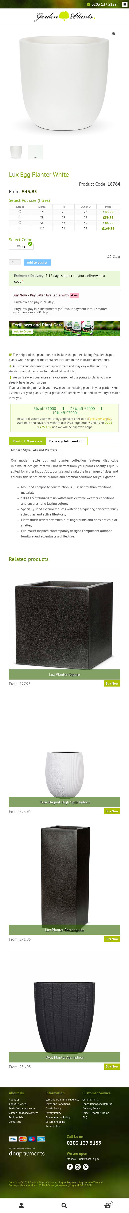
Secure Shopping (55, 1122)
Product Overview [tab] (27, 441)
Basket (99, 1202)
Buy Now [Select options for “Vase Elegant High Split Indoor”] (112, 811)
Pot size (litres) (36, 200)
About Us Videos (18, 1104)
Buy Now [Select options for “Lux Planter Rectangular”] (112, 939)
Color (26, 240)
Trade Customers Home (22, 1108)
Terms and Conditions (58, 1104)
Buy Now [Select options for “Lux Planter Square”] (112, 683)
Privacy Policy (53, 1113)
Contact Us (15, 1122)
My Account (21, 1206)
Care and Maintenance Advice (62, 1099)
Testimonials (16, 1117)
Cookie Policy (53, 1108)
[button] (113, 33)
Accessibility (53, 1126)
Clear (116, 256)
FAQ (84, 1117)
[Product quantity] (15, 262)
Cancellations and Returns (97, 1104)
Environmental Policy (58, 1117)
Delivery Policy (91, 1108)
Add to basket (37, 262)
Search (64, 1206)
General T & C (90, 1099)
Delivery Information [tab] (66, 441)
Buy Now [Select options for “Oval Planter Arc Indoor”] (112, 1066)
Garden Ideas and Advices (23, 1113)
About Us (14, 1099)
